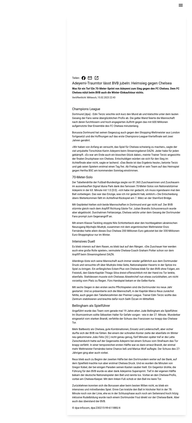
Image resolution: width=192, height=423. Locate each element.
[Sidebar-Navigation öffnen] (180, 6)
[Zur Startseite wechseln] (16, 5)
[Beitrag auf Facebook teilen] (84, 78)
